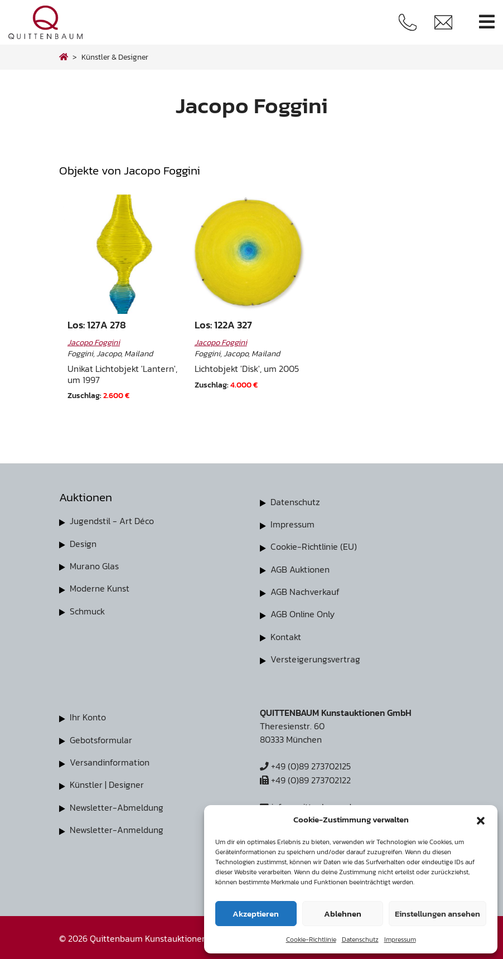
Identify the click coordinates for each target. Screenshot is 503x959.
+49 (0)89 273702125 (305, 765)
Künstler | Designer (107, 783)
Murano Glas (94, 565)
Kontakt (285, 635)
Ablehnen (342, 913)
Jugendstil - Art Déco (112, 520)
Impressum (400, 939)
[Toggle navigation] (487, 22)
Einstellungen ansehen (437, 913)
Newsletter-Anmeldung (116, 827)
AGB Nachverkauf (305, 591)
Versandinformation (109, 760)
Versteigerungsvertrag (315, 658)
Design (83, 543)
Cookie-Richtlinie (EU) (313, 546)
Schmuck (87, 610)
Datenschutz (360, 939)
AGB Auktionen (300, 568)
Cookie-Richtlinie (311, 939)
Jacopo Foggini (93, 342)
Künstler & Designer (114, 57)
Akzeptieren (256, 913)
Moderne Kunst (99, 587)
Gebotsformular (101, 738)
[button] (480, 819)
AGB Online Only (302, 613)
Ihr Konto (88, 716)
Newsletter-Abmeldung (116, 805)
